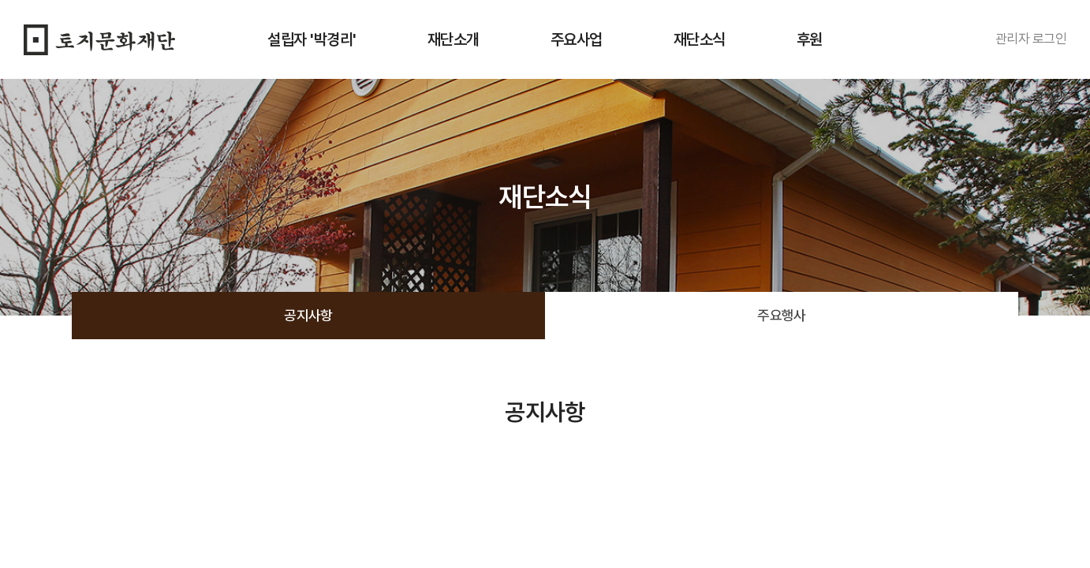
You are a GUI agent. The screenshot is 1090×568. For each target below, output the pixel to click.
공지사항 (308, 315)
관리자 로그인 (1030, 39)
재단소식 (700, 39)
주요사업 (577, 39)
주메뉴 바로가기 (0, 0)
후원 (810, 39)
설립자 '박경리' (311, 39)
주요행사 (781, 315)
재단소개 (453, 39)
